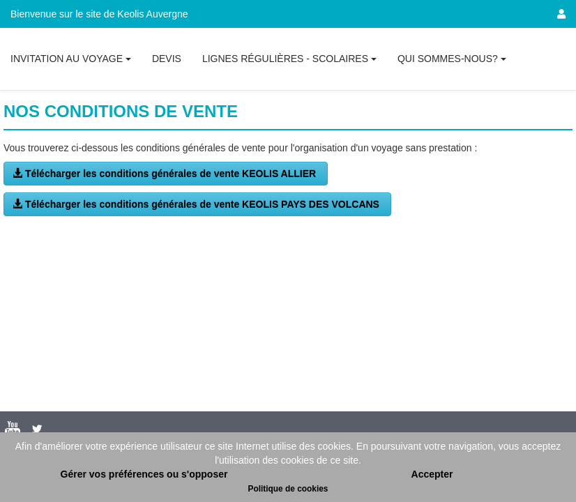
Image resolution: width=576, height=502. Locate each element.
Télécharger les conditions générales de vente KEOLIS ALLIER (166, 173)
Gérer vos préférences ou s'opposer (144, 474)
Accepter (432, 474)
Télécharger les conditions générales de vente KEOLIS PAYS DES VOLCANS (197, 204)
